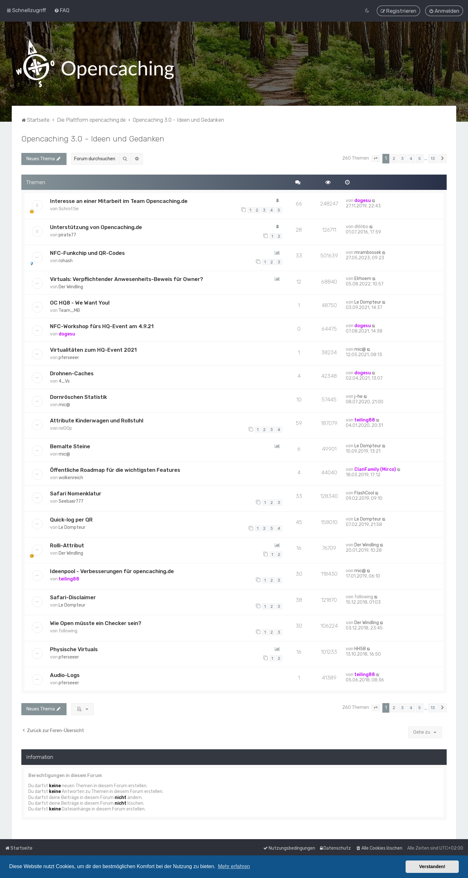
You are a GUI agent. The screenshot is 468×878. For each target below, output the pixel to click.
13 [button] (433, 156)
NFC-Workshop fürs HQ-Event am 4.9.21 (101, 324)
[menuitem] (62, 9)
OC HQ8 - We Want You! (80, 301)
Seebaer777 (71, 499)
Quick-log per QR (71, 518)
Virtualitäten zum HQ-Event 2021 (93, 348)
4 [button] (411, 156)
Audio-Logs (65, 673)
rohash (66, 259)
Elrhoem (362, 276)
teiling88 (364, 418)
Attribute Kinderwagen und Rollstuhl (96, 418)
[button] (376, 157)
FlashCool (364, 491)
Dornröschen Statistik (78, 395)
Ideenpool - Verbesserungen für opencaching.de (112, 569)
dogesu (362, 198)
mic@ (360, 347)
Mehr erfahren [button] (234, 866)
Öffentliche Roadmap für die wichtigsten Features (115, 468)
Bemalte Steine (70, 444)
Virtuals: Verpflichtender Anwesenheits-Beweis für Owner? (126, 277)
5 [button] (419, 156)
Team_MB (69, 308)
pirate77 (67, 233)
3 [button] (402, 156)
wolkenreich (71, 476)
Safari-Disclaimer (73, 595)
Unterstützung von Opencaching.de (96, 225)
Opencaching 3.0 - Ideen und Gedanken (92, 136)
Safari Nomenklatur (75, 491)
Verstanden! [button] (432, 866)
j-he (358, 394)
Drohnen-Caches (72, 371)
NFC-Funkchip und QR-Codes (87, 251)
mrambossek (367, 250)
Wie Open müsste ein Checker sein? (95, 621)
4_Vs (64, 379)
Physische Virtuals (74, 647)
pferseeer (69, 355)
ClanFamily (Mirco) (375, 467)
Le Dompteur (367, 300)
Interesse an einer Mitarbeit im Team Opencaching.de (119, 199)
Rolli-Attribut (67, 543)
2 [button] (394, 156)
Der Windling (71, 285)
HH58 (360, 647)
